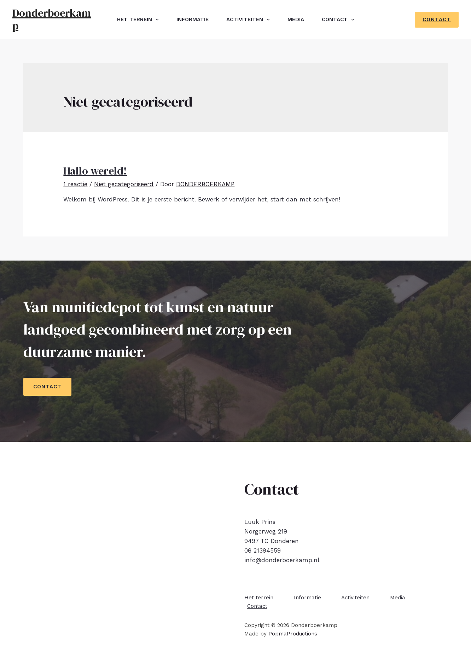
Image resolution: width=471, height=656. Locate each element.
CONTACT (47, 386)
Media (295, 19)
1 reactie (75, 184)
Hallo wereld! (95, 171)
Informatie (192, 19)
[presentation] (155, 19)
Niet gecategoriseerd (123, 184)
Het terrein (138, 19)
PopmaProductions (292, 634)
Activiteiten (248, 19)
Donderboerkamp (51, 19)
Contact (338, 19)
